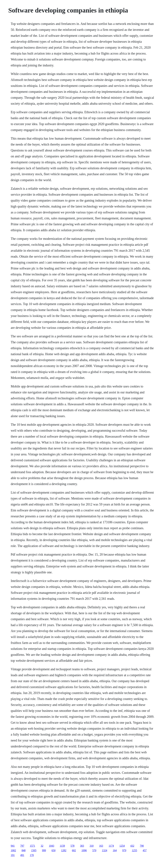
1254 (122, 845)
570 (94, 850)
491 (22, 855)
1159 (62, 845)
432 (132, 845)
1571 (32, 845)
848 (23, 850)
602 (74, 850)
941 (13, 845)
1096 (84, 850)
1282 (63, 850)
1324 (104, 850)
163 (101, 845)
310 (92, 845)
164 (115, 850)
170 (32, 855)
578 (73, 845)
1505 (33, 850)
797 (22, 845)
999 (44, 850)
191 (13, 855)
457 (145, 850)
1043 (51, 845)
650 (53, 850)
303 (82, 845)
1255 (134, 850)
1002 (13, 850)
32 (42, 845)
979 (124, 850)
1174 (111, 845)
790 (142, 845)
